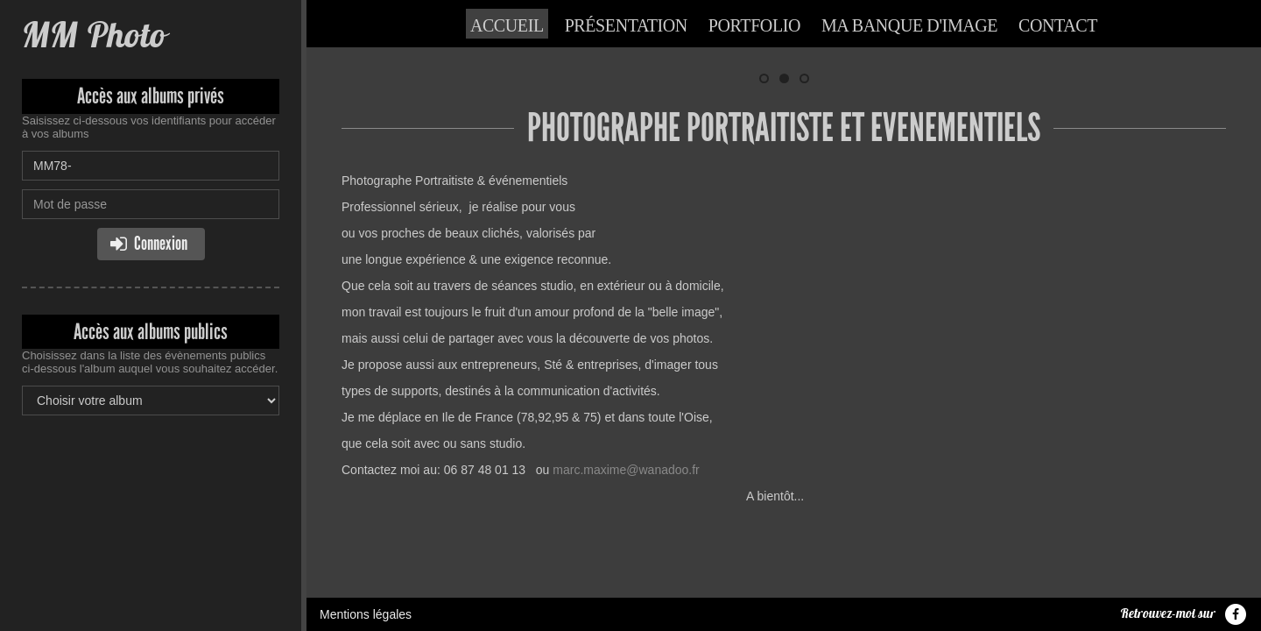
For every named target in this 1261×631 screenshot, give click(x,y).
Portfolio (754, 25)
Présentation (626, 25)
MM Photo (94, 34)
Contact (1057, 25)
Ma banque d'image (909, 25)
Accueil (507, 25)
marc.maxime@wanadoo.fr (626, 470)
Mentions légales (366, 583)
